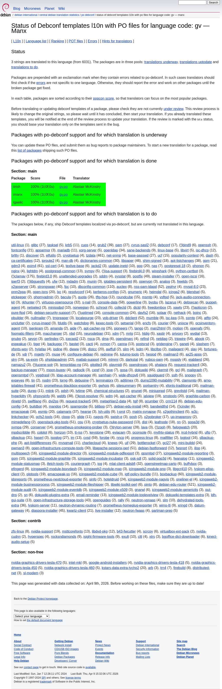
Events (99, 649)
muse (56, 354)
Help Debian (21, 660)
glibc (34, 245)
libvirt (185, 250)
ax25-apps (194, 354)
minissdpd (56, 307)
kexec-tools (104, 323)
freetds (182, 281)
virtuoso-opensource (57, 302)
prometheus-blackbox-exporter (67, 385)
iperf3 (15, 281)
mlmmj (113, 359)
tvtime (80, 391)
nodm (46, 380)
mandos (55, 406)
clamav (20, 276)
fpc (66, 287)
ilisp (197, 448)
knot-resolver (88, 396)
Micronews (32, 8)
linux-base (165, 250)
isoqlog (56, 438)
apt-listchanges (182, 260)
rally (121, 500)
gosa (124, 370)
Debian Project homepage (43, 598)
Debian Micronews (187, 653)
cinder (185, 406)
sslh (174, 375)
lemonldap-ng (70, 365)
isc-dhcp (202, 250)
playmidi (115, 365)
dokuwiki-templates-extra (184, 495)
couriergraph (80, 464)
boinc (197, 313)
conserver (38, 427)
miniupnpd (157, 391)
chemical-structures (109, 391)
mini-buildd (186, 443)
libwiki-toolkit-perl (124, 484)
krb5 (68, 245)
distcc (92, 349)
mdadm (72, 281)
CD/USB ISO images (67, 649)
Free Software (22, 653)
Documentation (104, 653)
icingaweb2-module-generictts (175, 490)
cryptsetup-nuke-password (112, 422)
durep (32, 391)
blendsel (193, 292)
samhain (104, 375)
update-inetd (118, 266)
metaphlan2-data (113, 401)
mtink (50, 391)
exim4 (31, 266)
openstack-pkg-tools (53, 422)
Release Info (102, 656)
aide (73, 328)
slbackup (18, 438)
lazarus (170, 302)
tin (33, 380)
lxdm (140, 349)
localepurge (85, 318)
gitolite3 (96, 365)
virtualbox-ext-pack (174, 531)
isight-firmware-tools (98, 536)
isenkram (36, 328)
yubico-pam (154, 359)
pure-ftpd (18, 313)
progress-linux (142, 438)
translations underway (161, 62)
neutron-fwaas (133, 510)
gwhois (103, 385)
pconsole (139, 432)
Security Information (147, 649)
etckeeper (18, 297)
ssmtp (190, 318)
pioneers (120, 328)
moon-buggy (56, 370)
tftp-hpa (102, 297)
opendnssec (138, 365)
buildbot (36, 406)
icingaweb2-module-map (103, 469)
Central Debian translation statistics (59, 14)
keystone (96, 432)
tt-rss (79, 432)
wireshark (159, 271)
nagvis (98, 417)
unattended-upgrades (75, 276)
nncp (120, 438)
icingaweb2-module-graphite (49, 458)
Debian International (26, 14)
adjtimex (126, 380)
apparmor (42, 250)
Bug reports (142, 653)
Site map (181, 641)
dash (209, 255)
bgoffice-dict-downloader (181, 536)
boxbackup (168, 474)
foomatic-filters (22, 333)
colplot (42, 432)
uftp (208, 432)
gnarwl (140, 490)
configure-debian (80, 354)
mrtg (129, 333)
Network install (63, 645)
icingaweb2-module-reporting (186, 453)
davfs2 (143, 313)
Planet (49, 8)
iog (100, 464)
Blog (16, 8)
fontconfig (18, 250)
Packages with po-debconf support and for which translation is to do (84, 214)
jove (109, 370)
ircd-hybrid (189, 432)
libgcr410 (180, 469)
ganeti (184, 344)
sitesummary (126, 385)
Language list (36, 41)
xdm (115, 333)
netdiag (162, 339)
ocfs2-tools (44, 417)
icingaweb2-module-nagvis (148, 479)
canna (122, 344)
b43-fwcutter (126, 531)
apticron (200, 307)
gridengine (164, 344)
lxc (59, 292)
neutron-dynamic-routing (77, 505)
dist (144, 422)
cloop (66, 417)
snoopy (190, 375)
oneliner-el (184, 479)
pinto (148, 484)
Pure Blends (62, 653)
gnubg (16, 339)
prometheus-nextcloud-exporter (58, 479)
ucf (160, 255)
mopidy (175, 359)
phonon (198, 266)
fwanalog (180, 458)
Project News (103, 645)
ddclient (131, 318)
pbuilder (17, 318)
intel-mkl (75, 562)
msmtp (147, 297)
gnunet (136, 391)
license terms (73, 677)
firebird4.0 (137, 271)
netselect (34, 307)
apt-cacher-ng (94, 328)
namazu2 (18, 365)
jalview (149, 396)
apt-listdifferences (37, 443)
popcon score (103, 98)
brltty (15, 255)
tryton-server (122, 427)
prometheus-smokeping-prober (78, 427)
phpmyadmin (44, 297)
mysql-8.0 (190, 287)
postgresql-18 (174, 266)
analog (165, 281)
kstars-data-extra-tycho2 (120, 568)
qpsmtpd (147, 453)
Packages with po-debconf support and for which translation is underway (89, 135)
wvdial (195, 333)
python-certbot (187, 271)
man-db (67, 260)
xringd (182, 505)
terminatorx (104, 380)
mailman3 (170, 354)
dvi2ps (54, 401)
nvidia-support (42, 531)
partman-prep (162, 510)
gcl (177, 370)
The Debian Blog (186, 649)
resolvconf (76, 292)
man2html (157, 328)
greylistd (180, 391)
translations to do (24, 67)
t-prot (121, 411)
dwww (74, 349)
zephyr (171, 287)
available (90, 667)
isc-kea (171, 318)
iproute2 (48, 260)
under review (173, 109)
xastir (161, 333)
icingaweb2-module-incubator (100, 458)
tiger (36, 344)
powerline (134, 302)
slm (165, 500)
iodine (57, 349)
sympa (16, 427)
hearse (85, 411)
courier (163, 323)
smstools (170, 396)
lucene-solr (44, 365)
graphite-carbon (198, 396)
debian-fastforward (152, 448)
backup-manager (24, 370)
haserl (39, 438)
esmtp (43, 411)
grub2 (101, 245)
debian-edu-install (127, 406)
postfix (138, 276)
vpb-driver (110, 318)
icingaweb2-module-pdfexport (111, 453)
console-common (115, 313)
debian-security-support (52, 313)
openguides (102, 500)
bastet (74, 344)
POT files (76, 41)
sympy (90, 271)
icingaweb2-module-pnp (147, 469)
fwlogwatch (181, 427)
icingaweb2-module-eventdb (60, 490)
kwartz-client (76, 510)
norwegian (81, 307)
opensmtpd (19, 375)
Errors (92, 41)
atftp (207, 318)
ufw (55, 281)
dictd (137, 307)
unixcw (183, 323)
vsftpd (164, 297)
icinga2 (174, 292)
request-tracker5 (78, 401)
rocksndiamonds (63, 536)
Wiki (61, 8)
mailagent (175, 349)
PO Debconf (88, 14)
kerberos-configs (106, 292)
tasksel (52, 245)
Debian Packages (65, 656)
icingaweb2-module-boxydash (54, 469)
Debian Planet (185, 656)
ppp (140, 266)
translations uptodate (196, 62)
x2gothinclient (173, 411)
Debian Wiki (102, 660)
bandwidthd (159, 406)
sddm (103, 276)
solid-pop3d (157, 458)
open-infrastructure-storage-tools (58, 500)
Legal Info (19, 656)
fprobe (104, 438)
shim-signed (152, 260)
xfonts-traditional (178, 385)
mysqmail (66, 443)
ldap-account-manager (74, 375)
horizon (59, 432)
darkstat (132, 359)
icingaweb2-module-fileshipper (80, 484)
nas (154, 266)
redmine (106, 354)
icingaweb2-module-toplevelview (133, 495)
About (17, 641)
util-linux (17, 245)
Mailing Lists (143, 656)
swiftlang (34, 401)
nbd (72, 333)
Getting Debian (64, 641)
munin (92, 281)
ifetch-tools (55, 464)
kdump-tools (129, 354)
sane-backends (139, 250)
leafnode (161, 422)
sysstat (120, 276)
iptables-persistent (118, 281)
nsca (91, 339)
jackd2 (96, 266)
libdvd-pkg (100, 531)
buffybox (190, 464)
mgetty (39, 354)
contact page (31, 667)
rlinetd (16, 401)
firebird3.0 (44, 276)
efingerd (17, 469)
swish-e (116, 417)
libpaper (127, 260)
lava (144, 427)
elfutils (51, 255)
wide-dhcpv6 (128, 375)
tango (138, 328)
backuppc (54, 344)
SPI (44, 677)
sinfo (92, 479)
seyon (32, 339)
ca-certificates (22, 260)
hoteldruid (111, 479)
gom (14, 458)
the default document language (45, 620)
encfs (147, 323)
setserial (127, 323)
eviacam (119, 432)
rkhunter (28, 302)
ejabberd (195, 359)
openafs (196, 328)
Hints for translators (117, 41)
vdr (24, 354)
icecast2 (72, 339)
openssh (204, 245)
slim (126, 349)
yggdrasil (42, 375)
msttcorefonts (72, 531)
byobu (153, 302)
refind (144, 339)
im (72, 438)
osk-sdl (135, 458)
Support (141, 641)
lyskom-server (39, 505)
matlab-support (87, 359)
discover (32, 255)
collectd (120, 307)
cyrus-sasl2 (140, 245)
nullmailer (38, 318)
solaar (161, 313)
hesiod (151, 354)
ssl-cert (51, 266)
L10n (17, 41)
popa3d (193, 422)
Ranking (57, 41)
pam (118, 245)
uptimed (87, 313)
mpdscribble (20, 432)
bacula (66, 297)
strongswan (46, 287)
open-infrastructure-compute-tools (57, 448)
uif (126, 443)
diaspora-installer (44, 510)
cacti (89, 344)
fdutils (62, 323)
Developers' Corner (66, 660)
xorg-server (87, 250)
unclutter (17, 323)
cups (84, 245)
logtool (185, 438)
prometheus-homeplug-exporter (127, 505)
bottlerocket (146, 443)
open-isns (40, 292)
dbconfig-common (92, 287)
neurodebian (93, 333)
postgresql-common (60, 271)
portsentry (150, 385)
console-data (108, 302)
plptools (32, 474)
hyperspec (36, 536)
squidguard (155, 375)
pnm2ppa (18, 292)
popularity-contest (185, 255)
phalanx (161, 365)
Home (17, 634)
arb (150, 568)
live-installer (104, 510)
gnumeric (135, 292)
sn (26, 495)
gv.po (63, 187)
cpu (80, 422)
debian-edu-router (172, 484)
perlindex (51, 339)
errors (41, 83)
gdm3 (15, 266)
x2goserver (19, 287)
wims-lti (165, 505)
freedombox (157, 307)
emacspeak (20, 411)
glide (80, 417)
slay (194, 349)
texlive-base (75, 266)
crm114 (171, 401)
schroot (101, 307)
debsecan (190, 302)
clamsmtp (189, 380)
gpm (206, 260)
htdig (146, 333)
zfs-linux (17, 531)
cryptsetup (71, 255)
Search (180, 645)
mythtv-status (163, 432)
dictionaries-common (96, 260)
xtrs (152, 536)
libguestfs (37, 281)
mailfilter (166, 438)
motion (178, 328)
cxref (96, 370)
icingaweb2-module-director (60, 453)
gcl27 (167, 443)
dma (105, 339)
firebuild (179, 568)
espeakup (18, 344)
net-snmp (113, 255)
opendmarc (124, 339)
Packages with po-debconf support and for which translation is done (84, 161)
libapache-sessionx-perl (111, 448)
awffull (111, 349)
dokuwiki (141, 370)
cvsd (87, 438)
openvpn (145, 281)
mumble (152, 318)
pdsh (65, 391)
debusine (82, 380)
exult (125, 536)
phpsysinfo (41, 396)
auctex (122, 287)
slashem (202, 344)
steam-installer (163, 276)
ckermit (162, 370)
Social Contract (22, 645)
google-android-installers (108, 562)
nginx (15, 271)
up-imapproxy (181, 417)
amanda (56, 328)
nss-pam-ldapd (145, 287)
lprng (64, 380)
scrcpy (148, 531)
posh (133, 417)
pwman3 (17, 448)
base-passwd (138, 255)
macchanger (52, 333)
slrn (14, 359)
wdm (109, 396)
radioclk (79, 370)
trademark (46, 681)
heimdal (155, 292)
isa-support (113, 271)
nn (179, 422)
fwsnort (181, 448)
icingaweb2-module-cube (98, 474)
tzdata (91, 255)
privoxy (177, 333)
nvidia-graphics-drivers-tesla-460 (69, 568)
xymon (105, 344)
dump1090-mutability (156, 380)
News (98, 641)
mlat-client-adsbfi (122, 464)
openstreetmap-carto (160, 464)
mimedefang (20, 422)
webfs (61, 396)
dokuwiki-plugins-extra (52, 495)
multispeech (20, 453)
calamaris (64, 411)
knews (113, 443)
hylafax (40, 349)
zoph (162, 427)
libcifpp (156, 349)
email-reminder (88, 495)
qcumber (151, 401)
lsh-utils (104, 411)
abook (199, 339)
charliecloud (91, 443)
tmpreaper (61, 318)
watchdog (81, 323)
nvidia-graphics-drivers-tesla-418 (159, 562)
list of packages (29, 150)
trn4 (163, 568)
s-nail (86, 302)
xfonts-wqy (19, 349)
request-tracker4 (186, 365)
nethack (180, 313)
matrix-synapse (144, 411)
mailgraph (194, 370)
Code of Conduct (23, 649)
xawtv (177, 307)
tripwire (180, 339)
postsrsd (142, 344)
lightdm (32, 271)
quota (82, 297)
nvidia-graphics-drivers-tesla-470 (36, 562)
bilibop (100, 406)
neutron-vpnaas (143, 500)
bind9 (187, 245)
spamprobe (79, 406)
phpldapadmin (56, 359)
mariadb (63, 250)
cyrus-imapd (41, 323)
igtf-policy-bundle (138, 474)
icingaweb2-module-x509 (108, 490)
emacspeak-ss (58, 474)
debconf (164, 245)
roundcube (125, 297)
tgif (135, 401)
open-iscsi (189, 276)
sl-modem (30, 573)
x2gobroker (153, 417)
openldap (111, 250)
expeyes (17, 380)
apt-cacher (128, 396)
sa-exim (32, 359)
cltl (140, 536)
